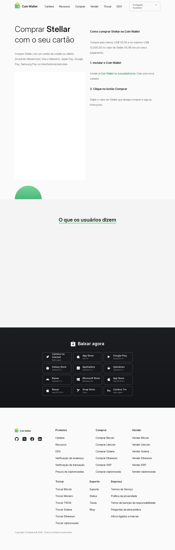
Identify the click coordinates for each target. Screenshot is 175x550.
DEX (119, 6)
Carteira (49, 6)
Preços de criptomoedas (69, 471)
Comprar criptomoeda (108, 471)
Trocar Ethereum (65, 516)
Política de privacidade (124, 496)
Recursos (64, 6)
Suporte (94, 489)
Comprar (80, 6)
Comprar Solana (105, 451)
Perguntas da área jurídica (126, 509)
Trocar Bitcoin (63, 489)
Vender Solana (140, 451)
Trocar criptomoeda (66, 523)
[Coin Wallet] (26, 6)
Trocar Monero (64, 496)
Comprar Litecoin (105, 444)
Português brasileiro (144, 6)
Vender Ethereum (142, 458)
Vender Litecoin (141, 444)
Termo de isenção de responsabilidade (133, 502)
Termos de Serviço (122, 489)
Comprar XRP (104, 465)
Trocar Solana (63, 509)
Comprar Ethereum (106, 458)
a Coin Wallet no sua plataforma (116, 73)
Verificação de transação (70, 465)
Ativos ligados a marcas (125, 516)
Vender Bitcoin (140, 437)
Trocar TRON (63, 502)
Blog (92, 509)
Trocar (107, 6)
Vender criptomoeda (144, 471)
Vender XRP (139, 465)
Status (93, 496)
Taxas (93, 502)
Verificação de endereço (69, 458)
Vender (94, 6)
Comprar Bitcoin (105, 437)
